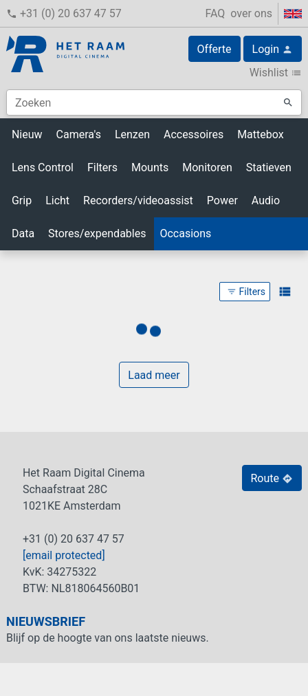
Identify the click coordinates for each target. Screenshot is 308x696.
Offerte (214, 49)
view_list (284, 291)
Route (272, 478)
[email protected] (64, 555)
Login (272, 49)
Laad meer (153, 375)
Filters (246, 292)
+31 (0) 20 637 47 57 (64, 13)
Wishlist (276, 72)
